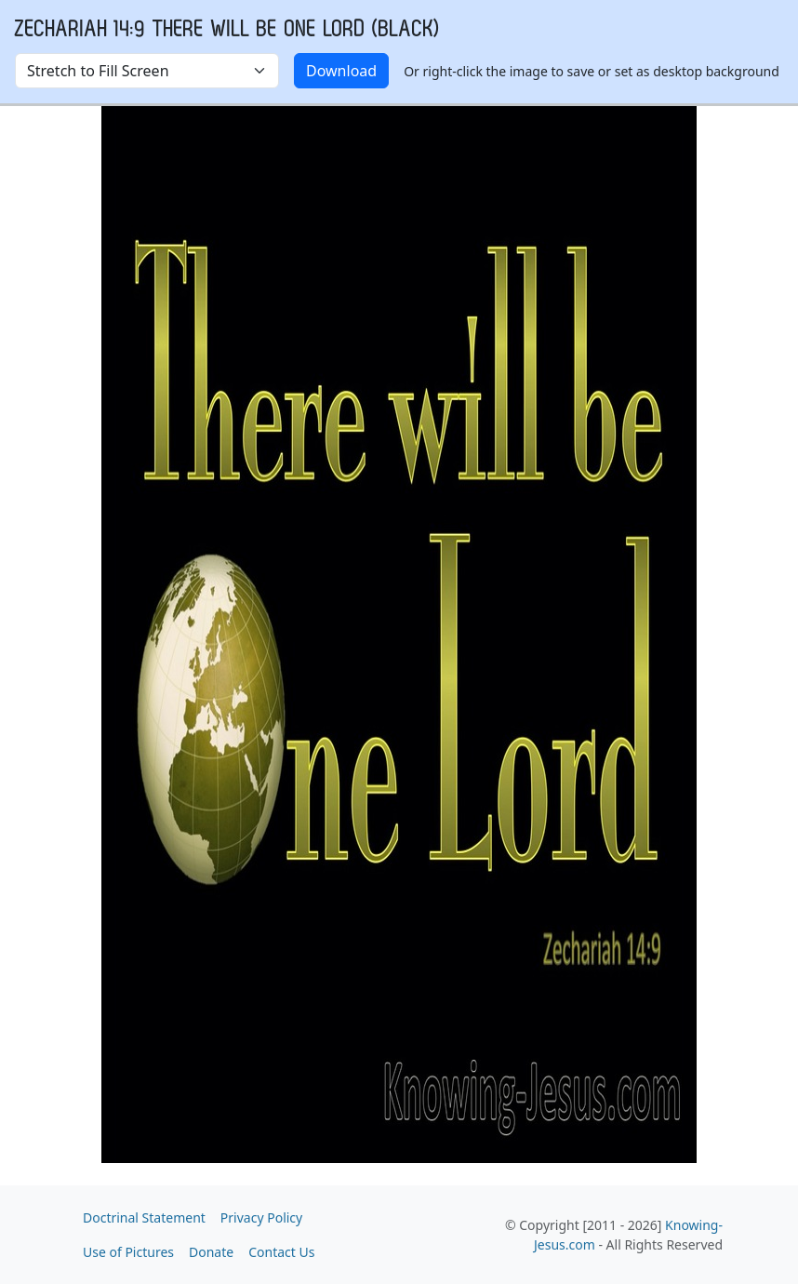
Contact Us (281, 1252)
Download (341, 70)
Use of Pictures (128, 1252)
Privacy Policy (261, 1217)
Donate (211, 1252)
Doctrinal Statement (144, 1217)
